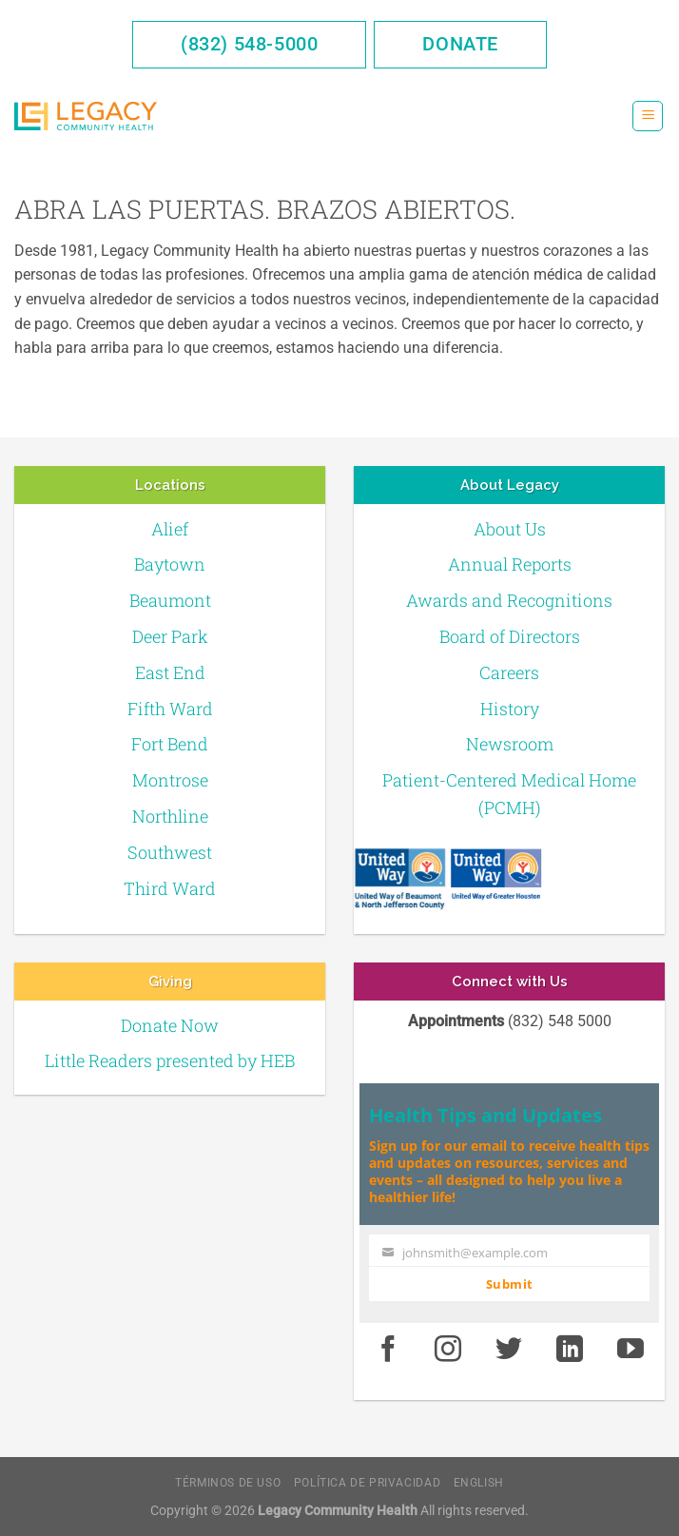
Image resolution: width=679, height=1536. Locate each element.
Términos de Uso (228, 1482)
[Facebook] (388, 1350)
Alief (169, 528)
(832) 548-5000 (249, 43)
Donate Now (170, 1025)
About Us (510, 528)
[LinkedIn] (569, 1350)
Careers (509, 672)
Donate (460, 43)
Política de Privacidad (367, 1482)
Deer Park (170, 636)
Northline (170, 816)
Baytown (169, 564)
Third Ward (170, 888)
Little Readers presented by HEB (170, 1060)
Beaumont (170, 600)
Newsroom (509, 743)
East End (170, 672)
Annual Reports (510, 564)
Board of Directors (509, 636)
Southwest (169, 852)
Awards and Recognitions (509, 600)
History (509, 708)
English (479, 1482)
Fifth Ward (170, 708)
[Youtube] (630, 1350)
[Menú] (647, 116)
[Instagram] (448, 1350)
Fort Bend (169, 743)
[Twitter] (508, 1350)
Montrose (170, 779)
